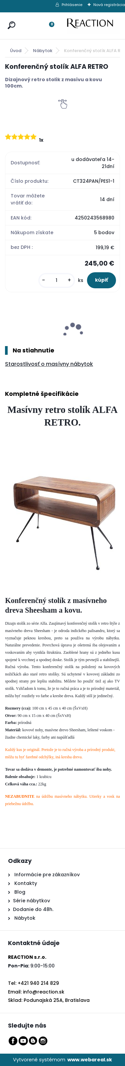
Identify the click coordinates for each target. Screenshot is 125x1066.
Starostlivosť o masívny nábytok (49, 364)
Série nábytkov (31, 900)
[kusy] (56, 280)
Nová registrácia (109, 4)
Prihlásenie (72, 4)
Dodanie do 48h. (33, 909)
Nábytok (42, 50)
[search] (10, 18)
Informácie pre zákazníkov (46, 874)
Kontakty (25, 883)
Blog (19, 892)
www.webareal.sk (89, 1059)
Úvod (15, 50)
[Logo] (93, 25)
